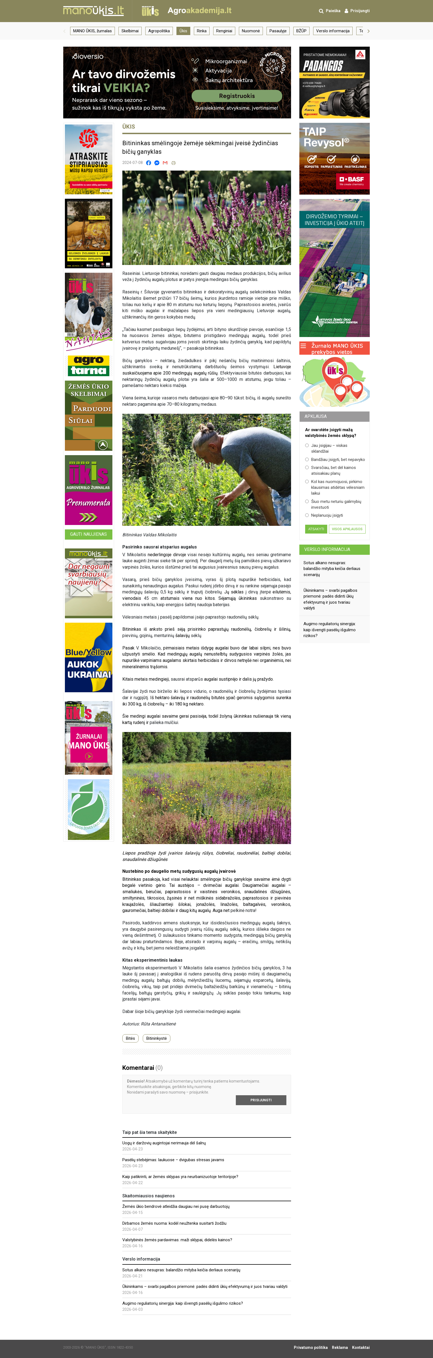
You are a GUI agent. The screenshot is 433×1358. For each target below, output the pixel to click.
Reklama (340, 1347)
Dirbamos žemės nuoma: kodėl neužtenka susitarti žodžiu (174, 1223)
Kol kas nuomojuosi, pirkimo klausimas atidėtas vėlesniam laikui (335, 487)
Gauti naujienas (88, 534)
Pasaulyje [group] (278, 30)
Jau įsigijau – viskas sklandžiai (326, 448)
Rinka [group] (202, 30)
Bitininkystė (156, 1038)
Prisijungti (261, 1100)
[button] (64, 31)
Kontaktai (361, 1347)
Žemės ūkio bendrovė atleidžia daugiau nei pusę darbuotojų (175, 1206)
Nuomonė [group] (251, 30)
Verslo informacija (327, 549)
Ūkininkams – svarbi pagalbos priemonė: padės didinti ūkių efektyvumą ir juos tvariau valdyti (204, 1286)
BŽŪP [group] (301, 30)
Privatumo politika (311, 1347)
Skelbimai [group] (130, 30)
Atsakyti (316, 529)
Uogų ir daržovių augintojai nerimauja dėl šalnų (164, 1142)
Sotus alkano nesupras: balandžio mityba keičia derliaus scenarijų (181, 1269)
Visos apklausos (347, 529)
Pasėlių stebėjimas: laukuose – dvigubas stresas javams (173, 1159)
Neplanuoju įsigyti (324, 515)
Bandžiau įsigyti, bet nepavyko (335, 459)
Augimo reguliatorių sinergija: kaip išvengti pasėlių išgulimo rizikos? (182, 1303)
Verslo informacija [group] (333, 30)
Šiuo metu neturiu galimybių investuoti (333, 504)
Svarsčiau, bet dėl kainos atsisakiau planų (330, 470)
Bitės (130, 1038)
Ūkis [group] (183, 30)
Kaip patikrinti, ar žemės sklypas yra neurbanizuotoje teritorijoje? (180, 1176)
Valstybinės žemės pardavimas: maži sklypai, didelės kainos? (177, 1239)
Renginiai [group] (224, 30)
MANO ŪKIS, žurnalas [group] (92, 30)
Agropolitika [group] (159, 30)
